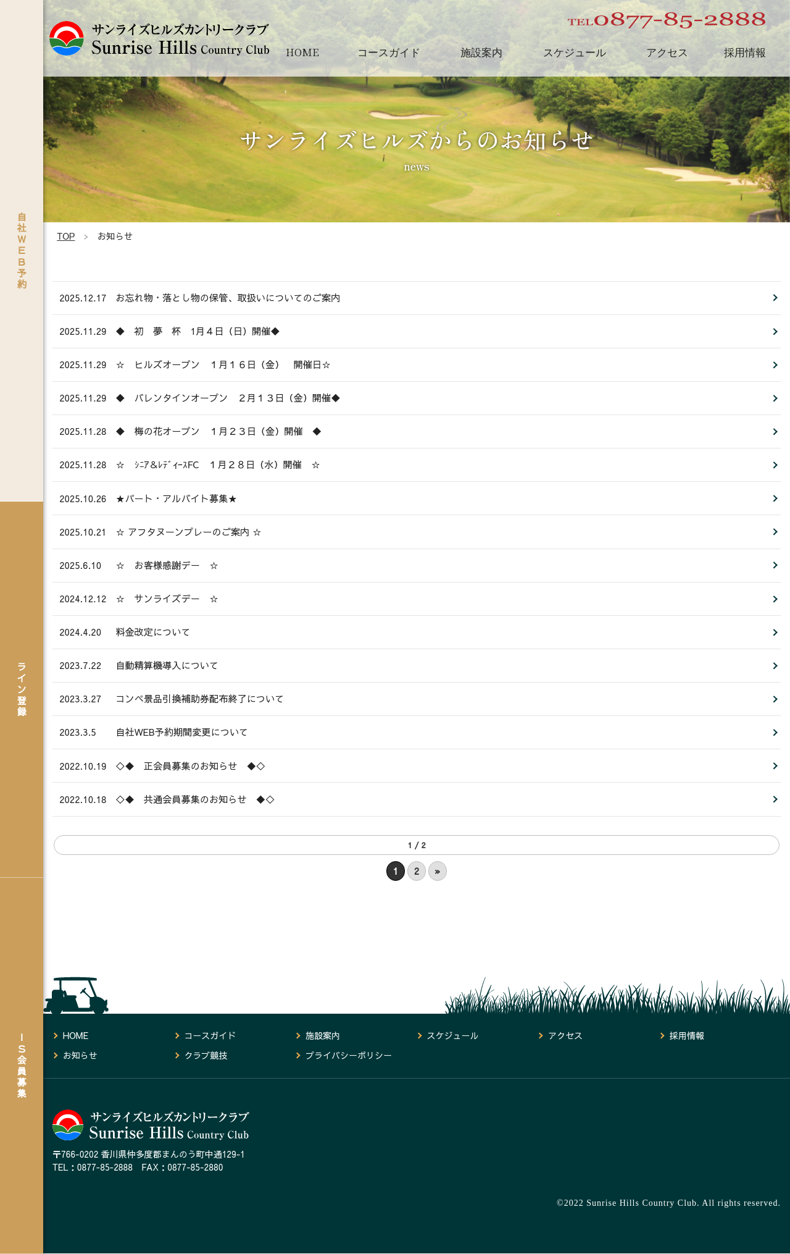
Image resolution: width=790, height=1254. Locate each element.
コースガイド (388, 51)
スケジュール (574, 51)
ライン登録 (22, 689)
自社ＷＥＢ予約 (22, 250)
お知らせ (80, 1056)
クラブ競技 (205, 1056)
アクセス (667, 51)
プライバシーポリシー (349, 1056)
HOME (302, 51)
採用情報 (745, 51)
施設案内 (481, 51)
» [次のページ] (438, 899)
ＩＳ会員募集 (22, 1065)
